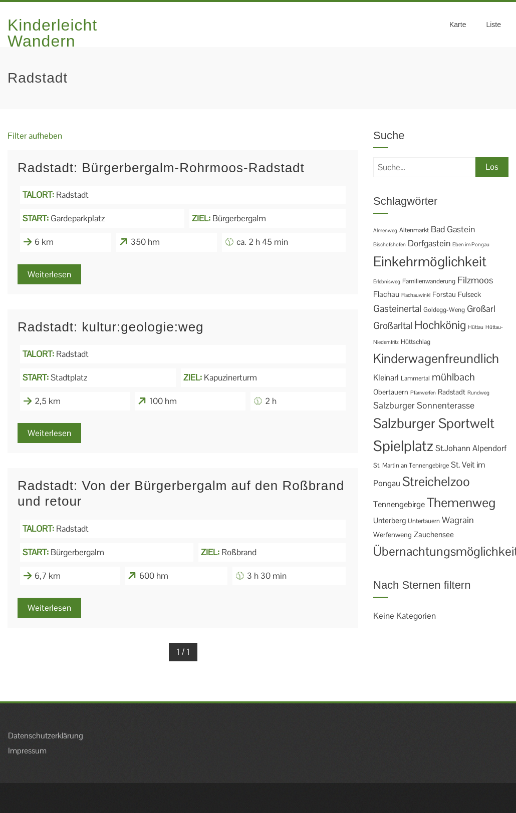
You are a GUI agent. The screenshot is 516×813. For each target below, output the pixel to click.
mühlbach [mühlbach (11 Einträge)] (453, 376)
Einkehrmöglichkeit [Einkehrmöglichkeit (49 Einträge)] (429, 261)
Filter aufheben (35, 135)
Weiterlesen (49, 274)
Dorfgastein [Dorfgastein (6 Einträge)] (429, 243)
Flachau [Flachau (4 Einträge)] (386, 294)
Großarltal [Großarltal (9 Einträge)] (392, 325)
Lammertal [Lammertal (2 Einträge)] (415, 378)
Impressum (27, 750)
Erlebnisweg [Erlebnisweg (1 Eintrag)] (386, 281)
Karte (457, 25)
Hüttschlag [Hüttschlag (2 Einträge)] (415, 341)
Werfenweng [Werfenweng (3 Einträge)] (392, 534)
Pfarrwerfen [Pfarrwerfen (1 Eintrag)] (423, 392)
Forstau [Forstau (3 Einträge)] (444, 294)
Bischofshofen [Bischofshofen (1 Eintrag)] (389, 244)
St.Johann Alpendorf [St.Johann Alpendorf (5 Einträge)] (470, 448)
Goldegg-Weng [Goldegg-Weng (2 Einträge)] (444, 309)
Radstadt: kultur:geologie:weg (111, 326)
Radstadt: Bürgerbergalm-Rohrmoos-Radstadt (161, 167)
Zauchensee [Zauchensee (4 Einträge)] (434, 535)
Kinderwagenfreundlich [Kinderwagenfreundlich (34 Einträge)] (436, 358)
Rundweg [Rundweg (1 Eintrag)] (478, 392)
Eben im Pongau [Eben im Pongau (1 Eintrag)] (470, 244)
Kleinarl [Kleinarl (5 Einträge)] (386, 377)
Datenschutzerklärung (45, 735)
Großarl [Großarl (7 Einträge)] (481, 308)
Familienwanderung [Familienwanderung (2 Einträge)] (428, 281)
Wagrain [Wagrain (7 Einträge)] (458, 520)
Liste (493, 25)
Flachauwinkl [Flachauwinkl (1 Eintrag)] (415, 294)
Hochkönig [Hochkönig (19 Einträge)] (440, 325)
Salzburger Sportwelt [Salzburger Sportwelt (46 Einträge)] (433, 423)
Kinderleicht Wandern (52, 33)
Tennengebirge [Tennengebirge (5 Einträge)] (399, 504)
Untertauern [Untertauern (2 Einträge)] (424, 521)
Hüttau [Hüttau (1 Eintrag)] (475, 326)
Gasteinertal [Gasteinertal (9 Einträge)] (397, 308)
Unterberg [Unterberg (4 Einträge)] (389, 521)
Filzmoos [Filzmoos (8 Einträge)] (475, 280)
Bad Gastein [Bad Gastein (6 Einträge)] (453, 229)
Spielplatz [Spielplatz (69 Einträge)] (403, 446)
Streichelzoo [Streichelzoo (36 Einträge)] (436, 481)
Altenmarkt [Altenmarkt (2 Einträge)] (414, 230)
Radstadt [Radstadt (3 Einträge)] (451, 391)
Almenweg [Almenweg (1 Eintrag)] (385, 230)
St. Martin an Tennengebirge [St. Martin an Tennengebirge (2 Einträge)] (411, 465)
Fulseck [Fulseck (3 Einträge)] (469, 294)
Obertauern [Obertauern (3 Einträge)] (390, 391)
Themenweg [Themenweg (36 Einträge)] (461, 502)
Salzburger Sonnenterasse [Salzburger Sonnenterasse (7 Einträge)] (423, 405)
